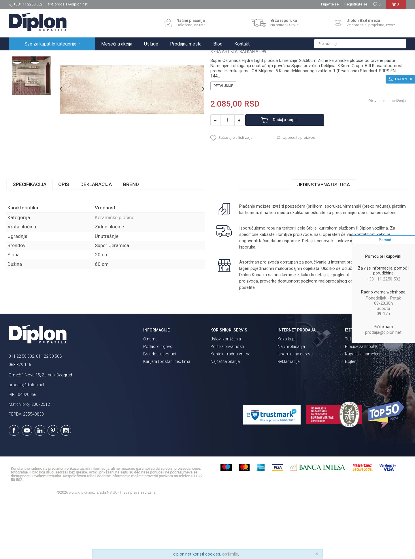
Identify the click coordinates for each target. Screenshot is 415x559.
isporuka (262, 304)
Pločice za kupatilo (362, 404)
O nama (150, 396)
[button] (360, 43)
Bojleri (350, 419)
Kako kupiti (287, 396)
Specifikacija (32, 242)
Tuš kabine (354, 396)
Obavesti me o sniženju (384, 155)
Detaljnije (223, 140)
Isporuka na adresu (295, 411)
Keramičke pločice (99, 56)
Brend (133, 242)
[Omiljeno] (376, 4)
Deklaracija (98, 242)
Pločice (74, 56)
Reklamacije (288, 419)
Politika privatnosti (227, 404)
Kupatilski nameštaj (362, 411)
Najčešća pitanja (225, 419)
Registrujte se (355, 4)
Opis (66, 242)
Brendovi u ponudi (159, 411)
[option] (34, 90)
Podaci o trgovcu (159, 404)
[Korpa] (396, 6)
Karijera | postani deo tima (166, 419)
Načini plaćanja (291, 404)
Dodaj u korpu (292, 174)
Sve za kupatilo (51, 56)
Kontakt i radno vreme (230, 411)
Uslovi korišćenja (225, 396)
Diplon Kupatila (21, 56)
